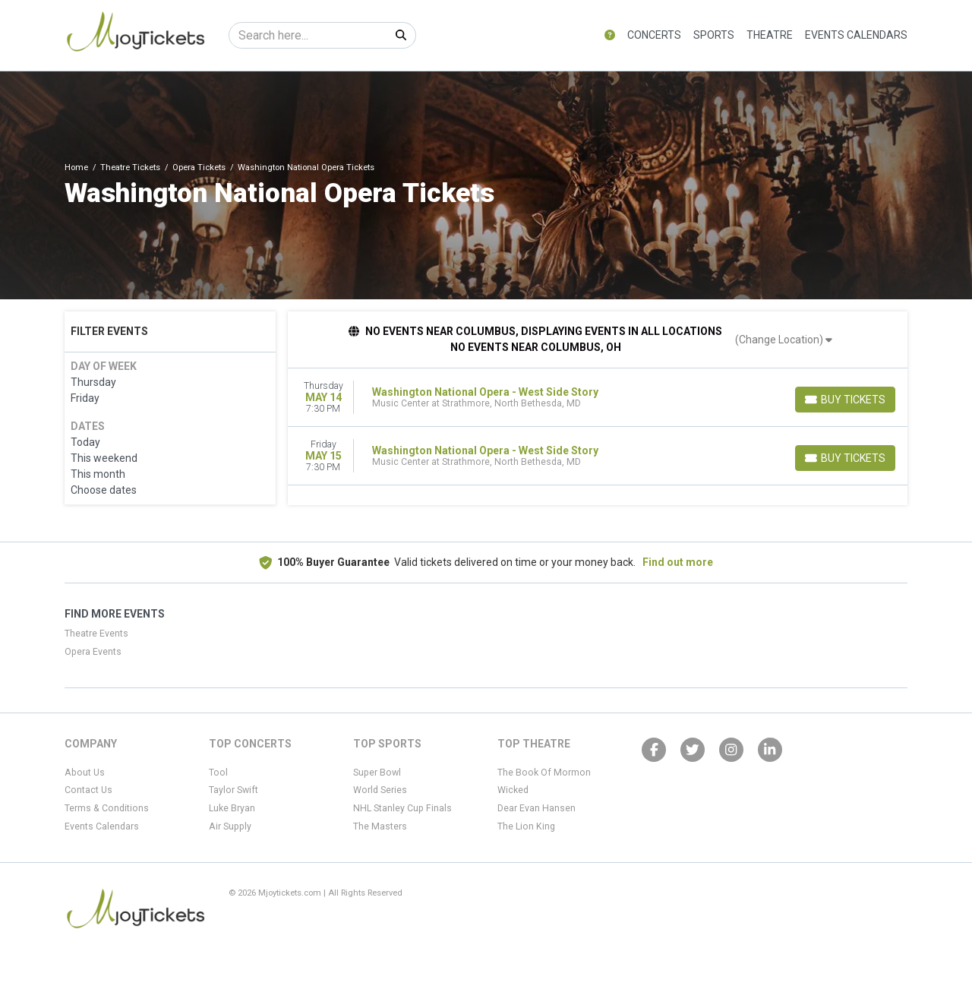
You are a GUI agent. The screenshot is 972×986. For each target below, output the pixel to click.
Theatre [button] (769, 35)
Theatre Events (96, 633)
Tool (218, 772)
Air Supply (230, 826)
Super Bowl (377, 772)
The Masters (380, 826)
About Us (85, 772)
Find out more (677, 562)
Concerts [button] (654, 35)
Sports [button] (713, 35)
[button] (609, 35)
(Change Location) (783, 339)
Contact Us (88, 790)
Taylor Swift (233, 790)
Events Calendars (856, 35)
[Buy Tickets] (845, 399)
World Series (380, 790)
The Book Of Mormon (544, 772)
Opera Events (93, 651)
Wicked (513, 790)
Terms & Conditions (107, 808)
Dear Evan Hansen (536, 808)
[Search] (308, 35)
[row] (598, 397)
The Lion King (526, 826)
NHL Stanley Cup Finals (402, 808)
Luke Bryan (232, 808)
